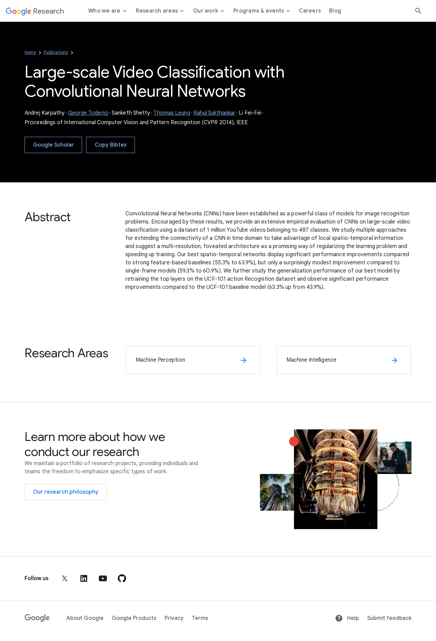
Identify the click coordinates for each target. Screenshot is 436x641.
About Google (85, 618)
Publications (56, 52)
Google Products (134, 618)
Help (347, 618)
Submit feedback (389, 618)
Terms (200, 618)
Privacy (174, 618)
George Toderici (88, 113)
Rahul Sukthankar (214, 113)
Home (30, 52)
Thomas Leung (171, 113)
